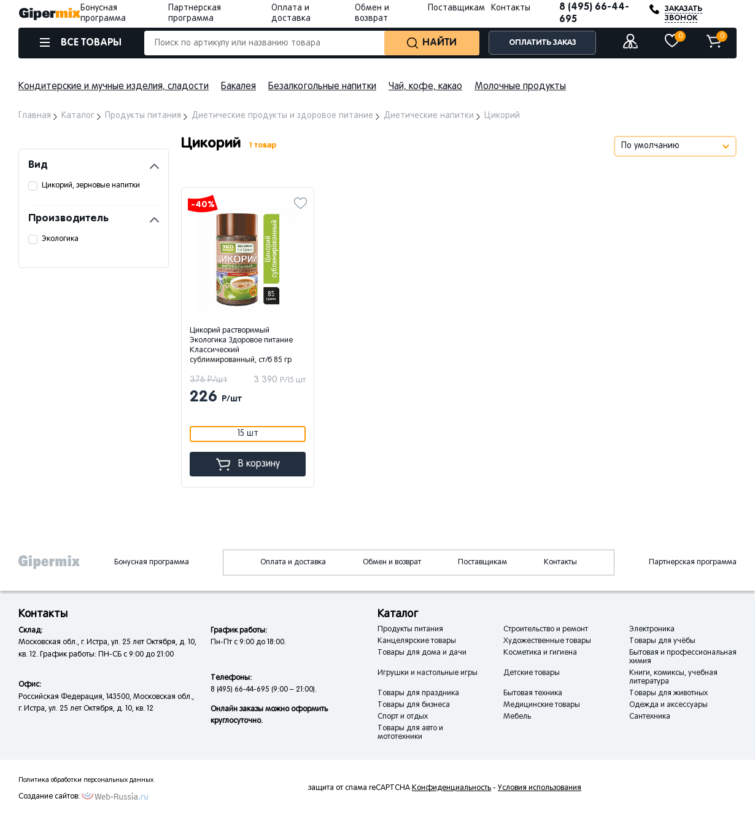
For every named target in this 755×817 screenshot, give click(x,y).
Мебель (517, 716)
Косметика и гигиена (540, 653)
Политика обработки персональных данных (85, 780)
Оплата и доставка (293, 562)
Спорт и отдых (402, 716)
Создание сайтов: (49, 796)
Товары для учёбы (662, 641)
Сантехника (649, 716)
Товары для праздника (418, 693)
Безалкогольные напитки (322, 86)
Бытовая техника (532, 693)
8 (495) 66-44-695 (594, 13)
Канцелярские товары (416, 641)
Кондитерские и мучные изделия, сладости (113, 86)
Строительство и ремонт (545, 629)
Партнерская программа (693, 562)
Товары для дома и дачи (422, 653)
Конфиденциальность (451, 788)
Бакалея (238, 86)
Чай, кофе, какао (425, 86)
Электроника (652, 629)
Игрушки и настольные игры (427, 673)
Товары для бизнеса (413, 705)
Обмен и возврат (392, 562)
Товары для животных (668, 693)
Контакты (510, 8)
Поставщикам (456, 8)
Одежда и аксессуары (668, 705)
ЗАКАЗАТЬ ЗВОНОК (683, 13)
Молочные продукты (520, 86)
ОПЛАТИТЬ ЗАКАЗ (542, 43)
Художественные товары (547, 641)
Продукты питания (410, 629)
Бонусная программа (151, 562)
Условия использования (539, 788)
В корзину (248, 464)
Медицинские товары (541, 705)
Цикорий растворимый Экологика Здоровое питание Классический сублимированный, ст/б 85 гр (241, 345)
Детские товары (531, 673)
